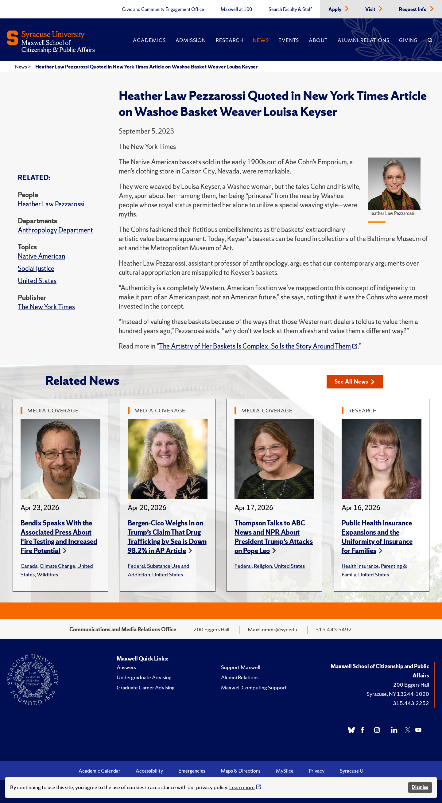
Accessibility (149, 770)
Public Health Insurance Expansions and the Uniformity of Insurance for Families (377, 537)
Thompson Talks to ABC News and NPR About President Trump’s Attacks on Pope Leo (274, 537)
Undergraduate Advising (144, 677)
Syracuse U (351, 770)
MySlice (284, 770)
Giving (408, 40)
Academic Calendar (99, 770)
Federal (136, 565)
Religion (263, 565)
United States (37, 280)
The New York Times (46, 306)
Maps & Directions (241, 770)
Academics (149, 40)
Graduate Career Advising (146, 687)
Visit (370, 9)
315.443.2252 (411, 703)
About (318, 40)
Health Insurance (360, 565)
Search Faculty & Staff (290, 9)
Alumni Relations (363, 40)
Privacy (316, 770)
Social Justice (36, 268)
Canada (29, 565)
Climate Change (57, 565)
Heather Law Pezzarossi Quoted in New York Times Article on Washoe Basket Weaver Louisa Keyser (146, 66)
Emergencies (191, 770)
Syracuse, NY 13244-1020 (397, 693)
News (261, 40)
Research (229, 40)
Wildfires (47, 574)
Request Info (413, 9)
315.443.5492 (334, 629)
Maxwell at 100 (236, 9)
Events (288, 40)
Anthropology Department (55, 230)
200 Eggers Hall (411, 684)
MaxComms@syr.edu (272, 629)
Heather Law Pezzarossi (51, 204)
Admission (191, 40)
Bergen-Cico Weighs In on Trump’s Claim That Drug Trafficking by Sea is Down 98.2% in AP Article (167, 537)
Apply (335, 9)
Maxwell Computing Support (254, 687)
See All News (355, 381)
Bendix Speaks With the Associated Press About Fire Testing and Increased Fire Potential (59, 537)
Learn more (242, 787)
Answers (126, 667)
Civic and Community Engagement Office (163, 9)
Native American (41, 256)
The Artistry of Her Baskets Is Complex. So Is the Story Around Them (255, 346)
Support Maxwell (240, 667)
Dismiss (420, 787)
